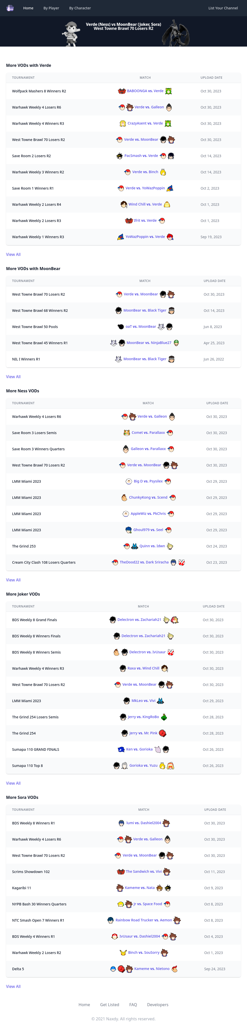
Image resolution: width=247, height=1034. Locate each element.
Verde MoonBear (145, 139)
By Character (80, 8)
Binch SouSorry (143, 952)
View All (13, 254)
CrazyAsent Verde (145, 123)
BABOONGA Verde (145, 90)
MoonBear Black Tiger (144, 310)
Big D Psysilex (148, 481)
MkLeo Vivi (143, 700)
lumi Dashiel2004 (143, 822)
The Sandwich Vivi (144, 871)
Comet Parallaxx (148, 432)
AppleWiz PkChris (148, 513)
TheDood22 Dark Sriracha (148, 562)
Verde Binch (145, 171)
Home (28, 8)
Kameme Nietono (144, 968)
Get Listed (109, 1004)
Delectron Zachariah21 (144, 619)
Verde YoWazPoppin (145, 188)
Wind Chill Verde (145, 204)
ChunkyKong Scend (148, 497)
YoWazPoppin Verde (145, 236)
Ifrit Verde (145, 220)
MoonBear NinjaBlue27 (145, 342)
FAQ (133, 1004)
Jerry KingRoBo (143, 716)
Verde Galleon (145, 107)
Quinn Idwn (148, 545)
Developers (157, 1004)
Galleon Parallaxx (148, 448)
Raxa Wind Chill (143, 668)
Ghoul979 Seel (148, 529)
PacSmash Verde (145, 155)
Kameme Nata (144, 887)
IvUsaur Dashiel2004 (144, 936)
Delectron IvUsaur (143, 652)
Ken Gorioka (143, 749)
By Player (51, 8)
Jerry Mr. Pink (143, 733)
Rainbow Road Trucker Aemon (144, 920)
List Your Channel (223, 8)
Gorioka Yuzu (143, 765)
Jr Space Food (144, 903)
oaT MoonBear (145, 326)
